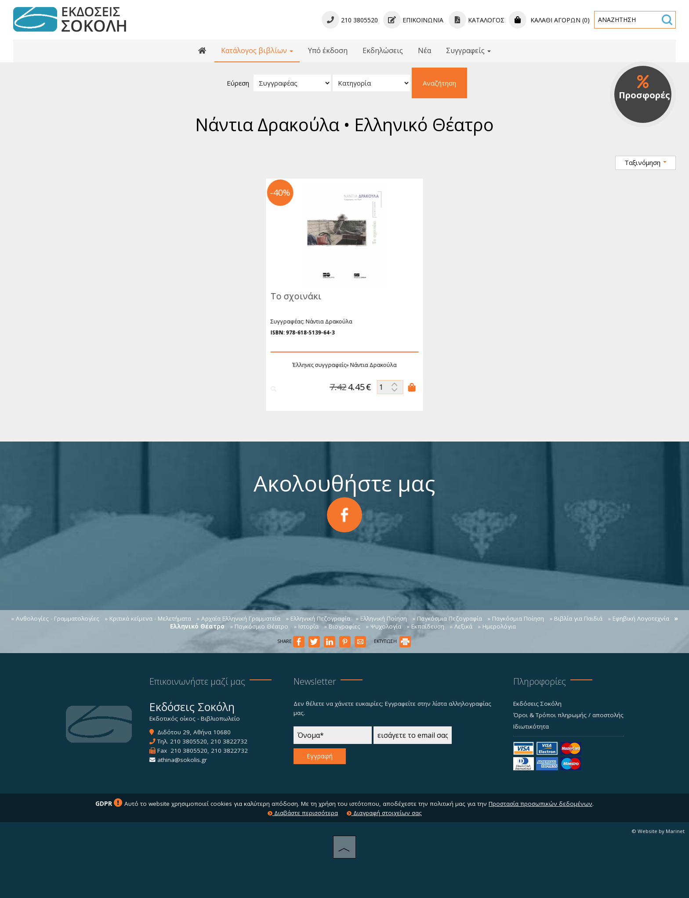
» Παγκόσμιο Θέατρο (259, 626)
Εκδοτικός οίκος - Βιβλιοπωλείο (194, 718)
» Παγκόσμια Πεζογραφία (447, 618)
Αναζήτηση (439, 83)
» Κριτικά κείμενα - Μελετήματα (148, 618)
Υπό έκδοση (328, 50)
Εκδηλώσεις (383, 50)
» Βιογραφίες (342, 626)
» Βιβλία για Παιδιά (575, 618)
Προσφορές (644, 88)
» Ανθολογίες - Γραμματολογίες (55, 618)
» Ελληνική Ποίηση (381, 618)
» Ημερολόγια (497, 626)
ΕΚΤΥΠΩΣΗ (392, 641)
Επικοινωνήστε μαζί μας (197, 681)
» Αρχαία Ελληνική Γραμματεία (238, 618)
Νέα (424, 50)
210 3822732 (228, 741)
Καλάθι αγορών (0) (549, 20)
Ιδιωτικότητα (531, 726)
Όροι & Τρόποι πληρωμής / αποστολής (568, 715)
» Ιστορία (306, 626)
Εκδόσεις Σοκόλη (537, 704)
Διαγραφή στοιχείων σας (384, 813)
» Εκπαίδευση (425, 626)
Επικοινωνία (413, 20)
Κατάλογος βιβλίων (257, 50)
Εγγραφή (320, 756)
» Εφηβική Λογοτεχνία (638, 618)
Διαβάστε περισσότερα (303, 813)
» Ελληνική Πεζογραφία (318, 618)
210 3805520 (188, 741)
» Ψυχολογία (383, 626)
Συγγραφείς (468, 50)
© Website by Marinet (658, 831)
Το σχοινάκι (291, 296)
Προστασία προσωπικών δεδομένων (540, 804)
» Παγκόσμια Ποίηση (515, 618)
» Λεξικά (461, 626)
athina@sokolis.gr (182, 760)
